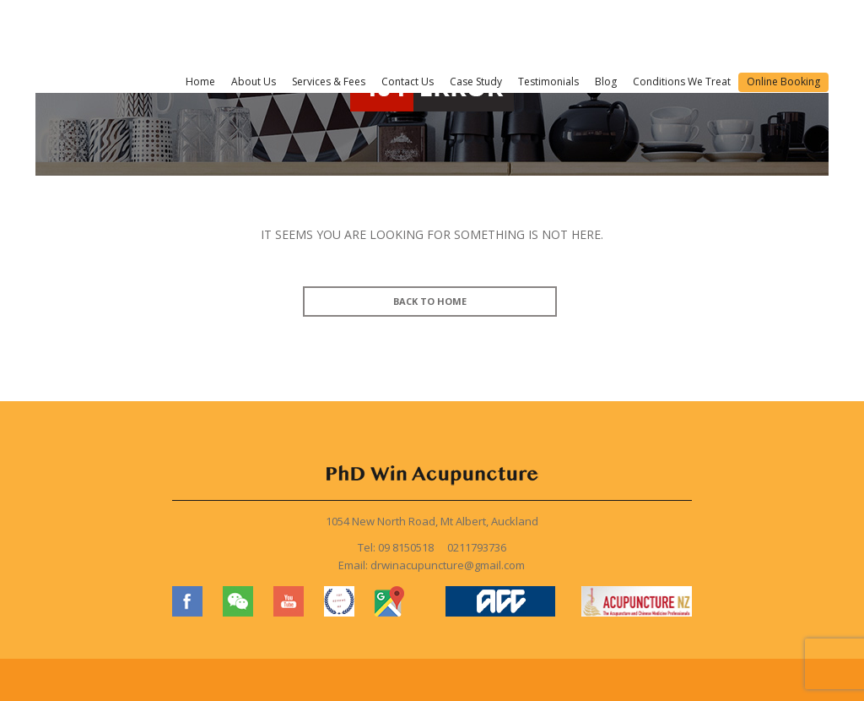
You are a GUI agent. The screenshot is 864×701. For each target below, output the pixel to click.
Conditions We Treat (682, 81)
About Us (253, 81)
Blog (606, 81)
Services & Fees (328, 81)
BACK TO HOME (430, 301)
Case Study (476, 81)
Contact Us (407, 81)
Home (200, 81)
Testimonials (548, 81)
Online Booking (783, 81)
